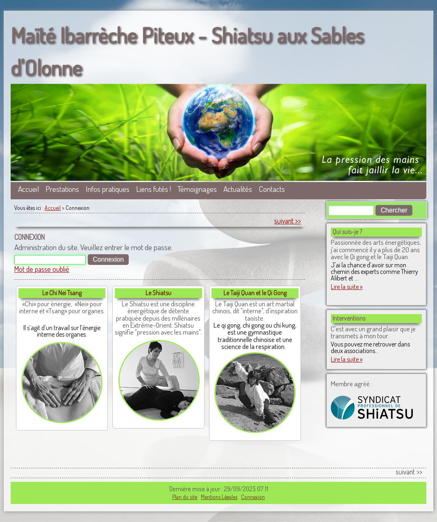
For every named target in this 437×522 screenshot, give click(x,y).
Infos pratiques (108, 189)
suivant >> (287, 220)
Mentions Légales (219, 496)
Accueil (28, 189)
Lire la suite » (346, 287)
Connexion (253, 496)
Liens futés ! (153, 189)
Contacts (272, 189)
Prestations (62, 189)
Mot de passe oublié (41, 269)
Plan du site (184, 496)
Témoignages (197, 189)
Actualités (237, 189)
